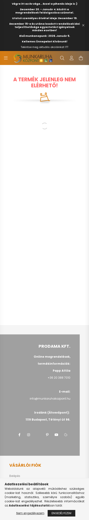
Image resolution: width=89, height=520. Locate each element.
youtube (56, 434)
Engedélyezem (61, 513)
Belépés (14, 476)
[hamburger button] (5, 58)
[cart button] (81, 58)
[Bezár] (83, 25)
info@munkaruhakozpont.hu (50, 399)
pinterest (47, 434)
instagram (28, 434)
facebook (19, 434)
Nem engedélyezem (30, 513)
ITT (66, 47)
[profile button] (71, 58)
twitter (38, 434)
